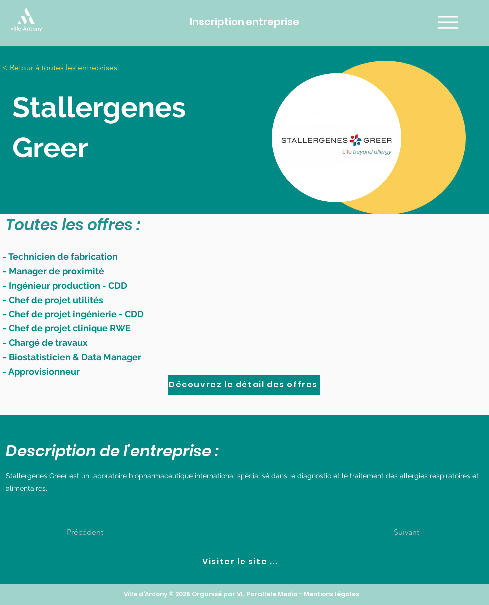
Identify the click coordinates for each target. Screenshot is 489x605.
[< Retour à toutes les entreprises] (67, 68)
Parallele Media (271, 594)
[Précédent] (100, 532)
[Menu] (448, 22)
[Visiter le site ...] (241, 562)
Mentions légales (331, 594)
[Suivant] (394, 532)
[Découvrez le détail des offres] (244, 385)
